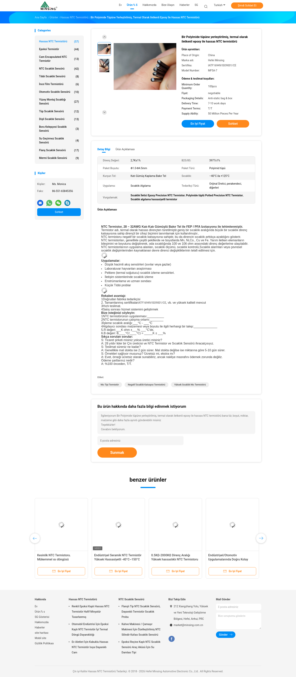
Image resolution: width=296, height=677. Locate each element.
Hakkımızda (42, 622)
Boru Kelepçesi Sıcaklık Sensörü (59, 128)
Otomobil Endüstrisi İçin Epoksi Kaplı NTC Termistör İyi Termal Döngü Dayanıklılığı (90, 629)
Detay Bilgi (103, 149)
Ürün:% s (40, 611)
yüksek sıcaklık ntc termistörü (190, 384)
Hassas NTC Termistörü (59, 41)
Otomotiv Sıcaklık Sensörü (59, 92)
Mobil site (40, 638)
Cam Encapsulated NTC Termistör (59, 58)
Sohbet (59, 212)
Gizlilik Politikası (44, 643)
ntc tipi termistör (110, 384)
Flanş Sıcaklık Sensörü (59, 150)
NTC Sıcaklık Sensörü (59, 69)
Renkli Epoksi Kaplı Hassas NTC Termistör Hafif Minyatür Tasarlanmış (90, 611)
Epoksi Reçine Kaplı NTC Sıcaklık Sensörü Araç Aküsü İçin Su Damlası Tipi (141, 647)
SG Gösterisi (42, 616)
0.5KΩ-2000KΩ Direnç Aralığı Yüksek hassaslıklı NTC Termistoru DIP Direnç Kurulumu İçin (174, 559)
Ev (36, 606)
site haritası (41, 632)
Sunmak (117, 452)
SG (196, 4)
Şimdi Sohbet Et (247, 5)
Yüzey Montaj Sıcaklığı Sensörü (59, 101)
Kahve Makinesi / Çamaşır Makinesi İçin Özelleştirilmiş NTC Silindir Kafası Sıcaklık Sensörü (141, 629)
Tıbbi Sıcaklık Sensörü (59, 76)
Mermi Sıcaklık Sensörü (59, 158)
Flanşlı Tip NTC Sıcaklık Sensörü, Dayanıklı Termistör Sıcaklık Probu (141, 611)
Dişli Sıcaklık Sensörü (59, 119)
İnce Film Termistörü (59, 84)
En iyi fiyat (198, 123)
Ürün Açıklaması (125, 149)
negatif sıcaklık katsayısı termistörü (146, 384)
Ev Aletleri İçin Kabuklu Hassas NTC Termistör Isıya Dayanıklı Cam (90, 647)
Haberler (40, 627)
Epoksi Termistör (59, 49)
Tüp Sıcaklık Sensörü (59, 111)
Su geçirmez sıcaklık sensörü (59, 140)
